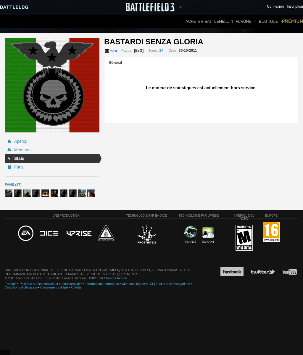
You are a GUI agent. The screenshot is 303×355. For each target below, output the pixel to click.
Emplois (10, 284)
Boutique (268, 21)
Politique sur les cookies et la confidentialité (51, 284)
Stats (19, 158)
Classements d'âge (54, 287)
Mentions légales (134, 284)
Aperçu (20, 141)
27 (161, 50)
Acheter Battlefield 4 (209, 21)
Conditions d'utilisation (21, 287)
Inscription (295, 7)
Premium (292, 21)
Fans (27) (13, 185)
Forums (246, 21)
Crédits (76, 287)
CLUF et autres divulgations (170, 284)
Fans (18, 167)
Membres (22, 149)
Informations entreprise (102, 284)
